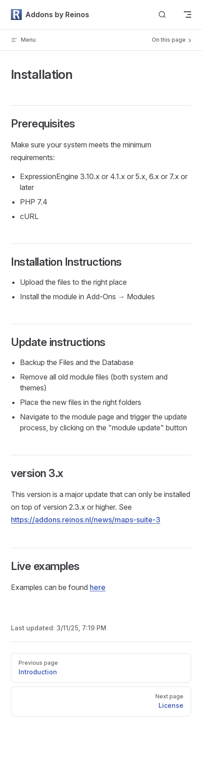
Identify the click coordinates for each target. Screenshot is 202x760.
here (98, 587)
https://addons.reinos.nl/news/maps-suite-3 (85, 519)
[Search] (162, 14)
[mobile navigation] (187, 14)
